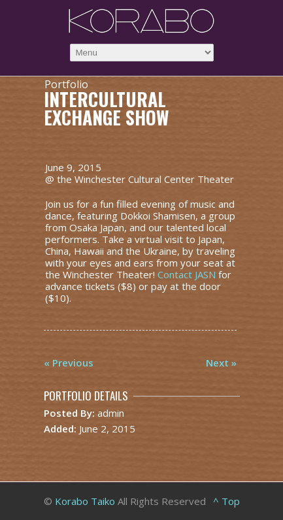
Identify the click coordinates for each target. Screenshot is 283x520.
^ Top (226, 501)
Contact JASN (187, 274)
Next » (221, 362)
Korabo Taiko (85, 501)
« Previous (68, 362)
